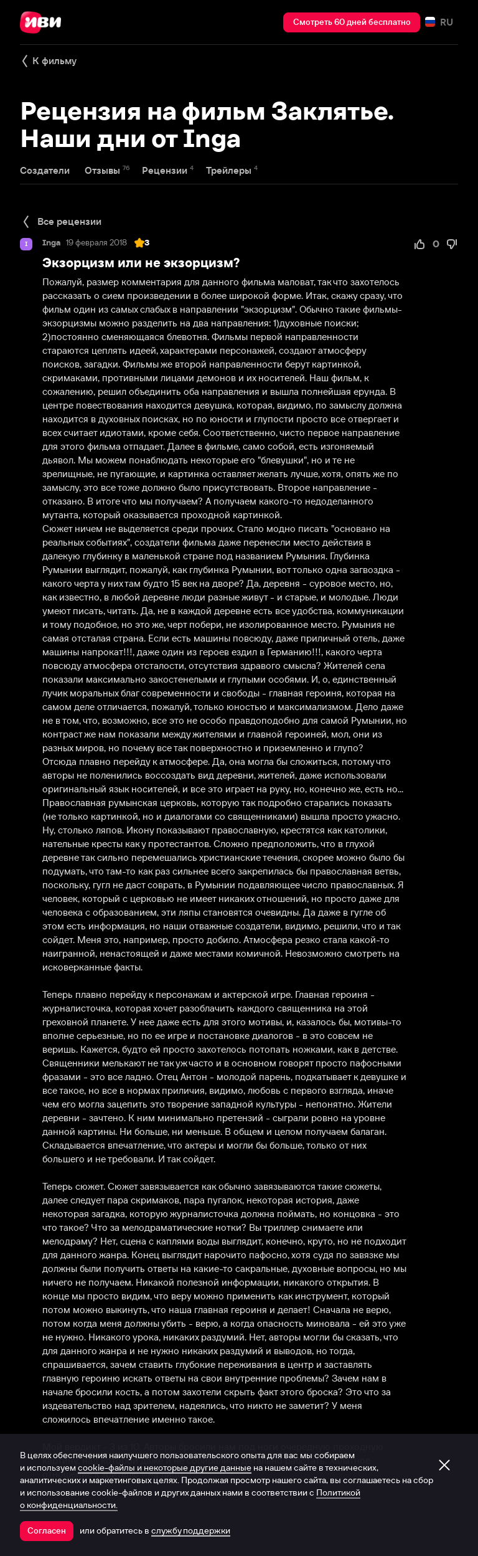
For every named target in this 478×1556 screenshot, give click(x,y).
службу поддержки (190, 1530)
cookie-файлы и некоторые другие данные (164, 1468)
